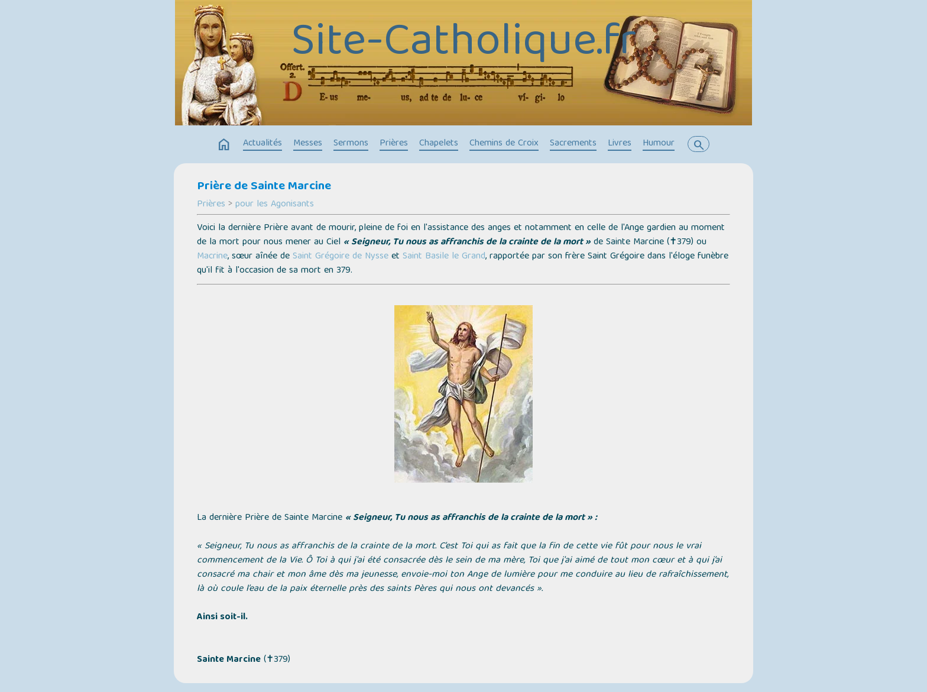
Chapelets (438, 143)
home (224, 145)
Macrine (212, 256)
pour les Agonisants (274, 204)
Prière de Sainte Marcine (264, 187)
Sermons (350, 143)
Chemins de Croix (504, 143)
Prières (394, 143)
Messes (307, 143)
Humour (659, 143)
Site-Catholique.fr (463, 44)
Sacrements (573, 143)
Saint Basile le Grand (444, 256)
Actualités (262, 143)
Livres (619, 143)
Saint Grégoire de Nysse (340, 256)
